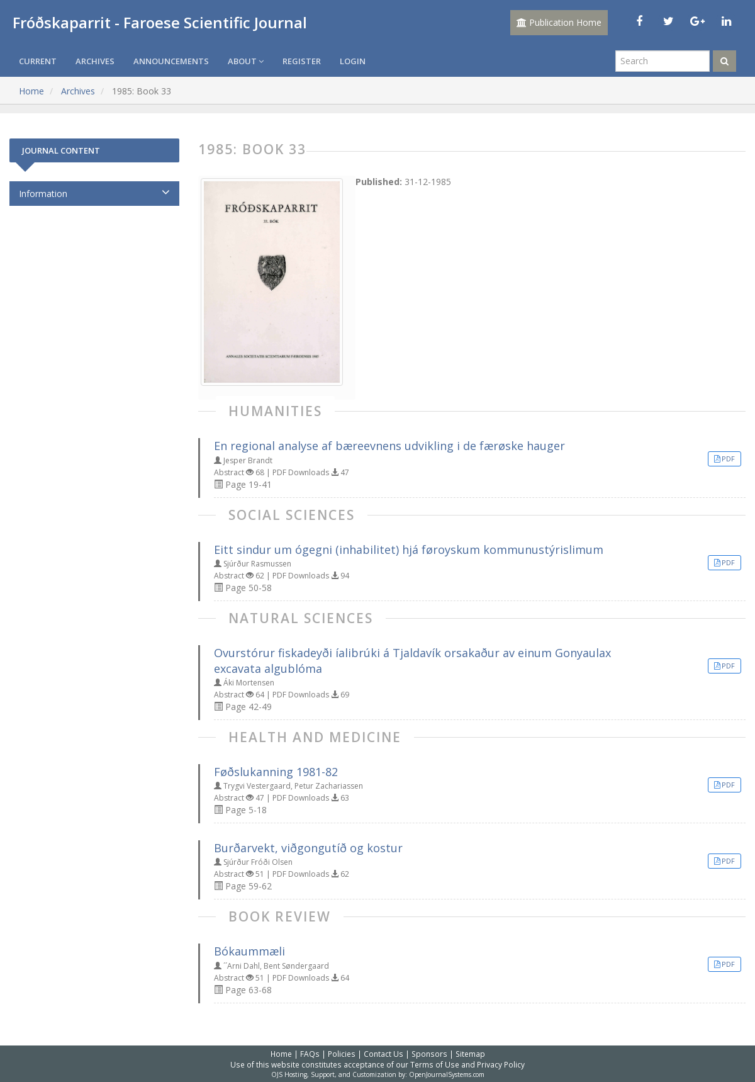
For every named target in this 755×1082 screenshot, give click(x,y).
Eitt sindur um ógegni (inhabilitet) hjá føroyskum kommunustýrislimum (408, 549)
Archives (95, 61)
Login (353, 61)
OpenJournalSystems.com (446, 1074)
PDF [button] (728, 458)
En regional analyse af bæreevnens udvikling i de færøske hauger (389, 445)
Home (31, 91)
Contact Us (383, 1054)
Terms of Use (434, 1064)
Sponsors (429, 1054)
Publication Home (559, 22)
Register (301, 61)
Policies (341, 1054)
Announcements (171, 61)
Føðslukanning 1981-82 (276, 771)
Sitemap (470, 1054)
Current (38, 61)
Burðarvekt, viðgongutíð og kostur (308, 847)
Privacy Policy (501, 1064)
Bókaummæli (249, 951)
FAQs (310, 1054)
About (246, 61)
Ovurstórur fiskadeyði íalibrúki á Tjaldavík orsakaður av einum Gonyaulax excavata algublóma (412, 660)
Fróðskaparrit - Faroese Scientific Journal (160, 22)
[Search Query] (662, 61)
